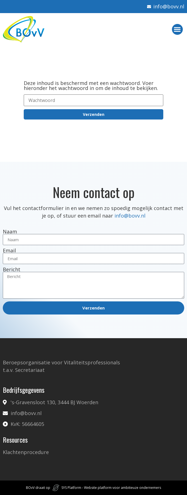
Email (9, 250)
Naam (10, 231)
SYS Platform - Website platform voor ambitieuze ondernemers (111, 487)
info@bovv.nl (129, 215)
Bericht (11, 269)
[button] (177, 29)
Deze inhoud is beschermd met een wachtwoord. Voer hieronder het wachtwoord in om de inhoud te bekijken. (91, 86)
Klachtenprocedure (26, 452)
